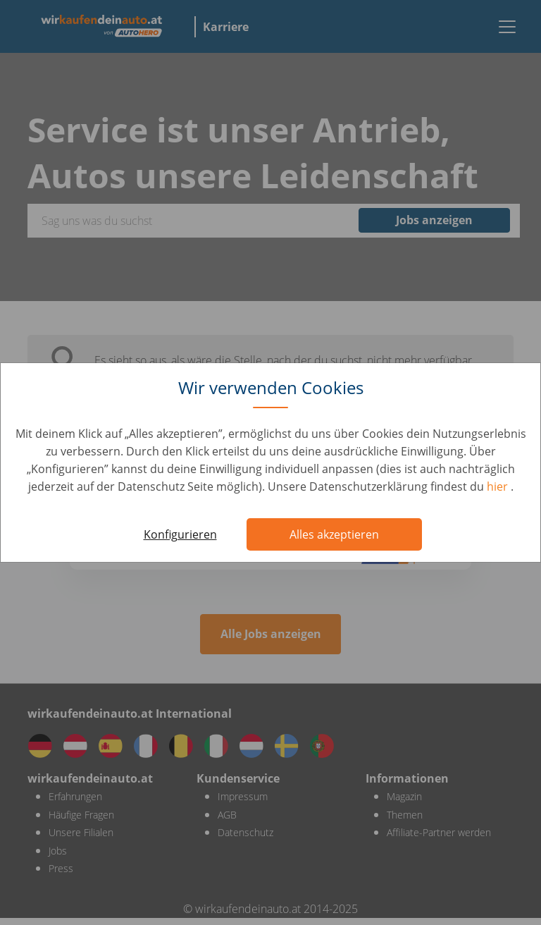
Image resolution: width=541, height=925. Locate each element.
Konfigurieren (180, 534)
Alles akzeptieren (334, 534)
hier (499, 486)
